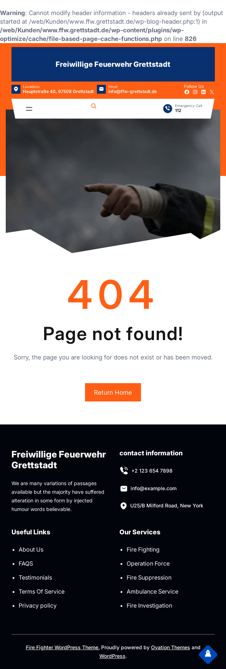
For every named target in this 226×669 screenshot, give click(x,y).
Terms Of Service (42, 591)
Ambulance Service (152, 591)
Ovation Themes (170, 647)
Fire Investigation (149, 605)
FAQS (26, 563)
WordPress (112, 656)
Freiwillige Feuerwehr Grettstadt (113, 64)
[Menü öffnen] (29, 108)
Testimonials (35, 577)
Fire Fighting (143, 549)
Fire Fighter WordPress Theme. (63, 647)
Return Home (113, 392)
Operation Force (148, 563)
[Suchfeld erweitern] (93, 108)
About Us (31, 549)
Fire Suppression (149, 577)
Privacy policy (38, 605)
